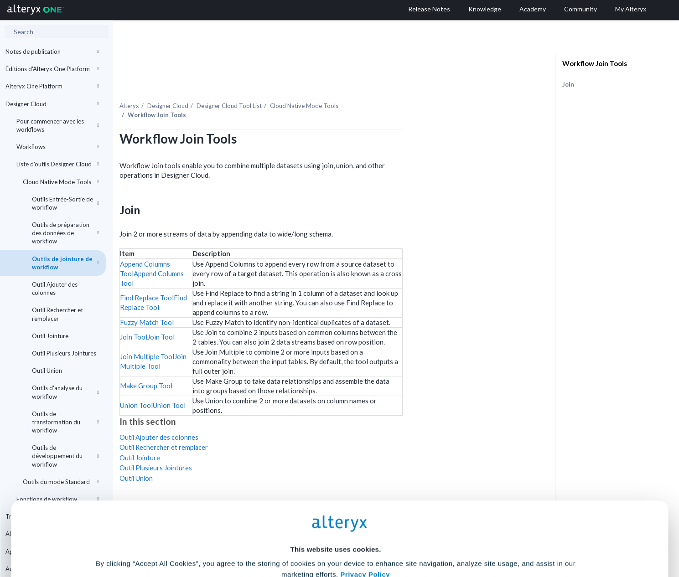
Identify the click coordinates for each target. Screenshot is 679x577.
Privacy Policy (365, 485)
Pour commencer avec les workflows (57, 125)
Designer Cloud (52, 104)
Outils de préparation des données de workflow (65, 233)
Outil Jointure (50, 336)
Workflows (57, 146)
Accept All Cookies (270, 537)
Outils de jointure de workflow (65, 263)
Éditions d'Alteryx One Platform (52, 68)
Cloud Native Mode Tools (61, 181)
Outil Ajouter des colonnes (55, 288)
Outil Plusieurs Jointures (64, 353)
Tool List (317, 86)
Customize (409, 537)
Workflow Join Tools (594, 63)
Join (568, 84)
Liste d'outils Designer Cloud (57, 164)
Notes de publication (52, 51)
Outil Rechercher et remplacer (57, 314)
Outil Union (47, 370)
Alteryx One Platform (52, 86)
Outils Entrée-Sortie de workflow (65, 203)
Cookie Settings (335, 510)
